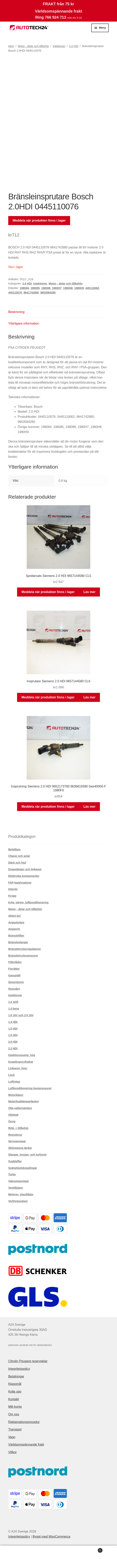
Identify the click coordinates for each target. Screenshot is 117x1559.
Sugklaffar (15, 1161)
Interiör (13, 889)
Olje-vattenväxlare (20, 1108)
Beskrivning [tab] (16, 312)
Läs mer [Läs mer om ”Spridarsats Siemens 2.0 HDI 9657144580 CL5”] (89, 592)
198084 (24, 288)
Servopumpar (17, 1141)
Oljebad (13, 1114)
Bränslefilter (16, 935)
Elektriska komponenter (23, 876)
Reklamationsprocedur (24, 1422)
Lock (11, 1074)
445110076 (15, 292)
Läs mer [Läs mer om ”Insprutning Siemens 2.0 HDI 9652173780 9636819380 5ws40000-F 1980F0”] (89, 806)
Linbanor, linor (17, 1068)
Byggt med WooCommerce (51, 1536)
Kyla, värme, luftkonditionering (28, 902)
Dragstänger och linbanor (25, 869)
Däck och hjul (17, 862)
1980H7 (57, 288)
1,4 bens (13, 1008)
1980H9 (79, 288)
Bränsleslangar (18, 942)
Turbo (12, 1174)
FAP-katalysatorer (20, 882)
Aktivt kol (14, 915)
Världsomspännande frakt (26, 1444)
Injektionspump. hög (21, 1055)
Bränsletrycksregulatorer (24, 949)
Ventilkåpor (15, 1187)
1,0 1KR (13, 1001)
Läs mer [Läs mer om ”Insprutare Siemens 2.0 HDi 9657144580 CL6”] (89, 697)
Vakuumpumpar (18, 1181)
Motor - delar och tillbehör (33, 46)
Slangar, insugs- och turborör (27, 1154)
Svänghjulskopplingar (22, 1167)
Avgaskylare (16, 922)
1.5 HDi (12, 1028)
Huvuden (14, 988)
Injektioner (59, 46)
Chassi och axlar (19, 855)
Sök (58, 1552)
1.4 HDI (12, 1022)
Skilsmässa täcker (20, 1147)
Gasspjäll (14, 975)
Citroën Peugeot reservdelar (28, 1361)
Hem (11, 46)
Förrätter (14, 968)
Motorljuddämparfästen (23, 1101)
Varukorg (90, 1549)
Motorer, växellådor (20, 1194)
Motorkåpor (15, 1094)
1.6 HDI (12, 1035)
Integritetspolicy (19, 1368)
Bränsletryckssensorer (23, 955)
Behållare (14, 849)
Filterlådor (15, 962)
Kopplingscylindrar (20, 1061)
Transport (15, 1429)
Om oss (13, 1414)
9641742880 (31, 292)
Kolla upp (14, 1391)
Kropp (12, 895)
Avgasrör (14, 928)
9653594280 (48, 292)
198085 (35, 288)
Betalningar (16, 1376)
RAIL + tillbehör (18, 1128)
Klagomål (14, 1384)
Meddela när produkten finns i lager (39, 220)
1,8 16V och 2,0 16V (21, 1015)
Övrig (12, 1121)
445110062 (92, 288)
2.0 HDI (73, 46)
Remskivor (15, 1134)
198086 (45, 288)
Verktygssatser (18, 1201)
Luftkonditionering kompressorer (30, 1088)
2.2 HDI (12, 1048)
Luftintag (14, 1081)
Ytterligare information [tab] (23, 323)
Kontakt (13, 1399)
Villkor (12, 1452)
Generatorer (16, 982)
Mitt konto (15, 1406)
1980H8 (68, 288)
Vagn (11, 1437)
